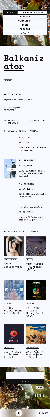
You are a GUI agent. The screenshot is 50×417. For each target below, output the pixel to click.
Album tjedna (10, 259)
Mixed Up (30, 303)
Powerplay (9, 303)
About (25, 33)
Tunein (39, 388)
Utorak (8, 80)
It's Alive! (9, 347)
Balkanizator (24, 62)
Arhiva (34, 231)
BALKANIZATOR (32, 347)
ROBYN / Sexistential (13, 265)
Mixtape (34, 120)
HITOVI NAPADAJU (13, 121)
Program (25, 16)
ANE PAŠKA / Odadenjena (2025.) (34, 354)
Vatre (29, 259)
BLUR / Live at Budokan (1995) (12, 354)
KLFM (10, 12)
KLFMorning (26, 183)
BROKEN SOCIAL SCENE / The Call (13, 310)
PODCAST (25, 29)
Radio (25, 25)
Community (25, 20)
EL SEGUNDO (26, 160)
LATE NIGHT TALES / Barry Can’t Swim (34, 312)
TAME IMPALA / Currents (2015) (34, 266)
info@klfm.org (14, 397)
